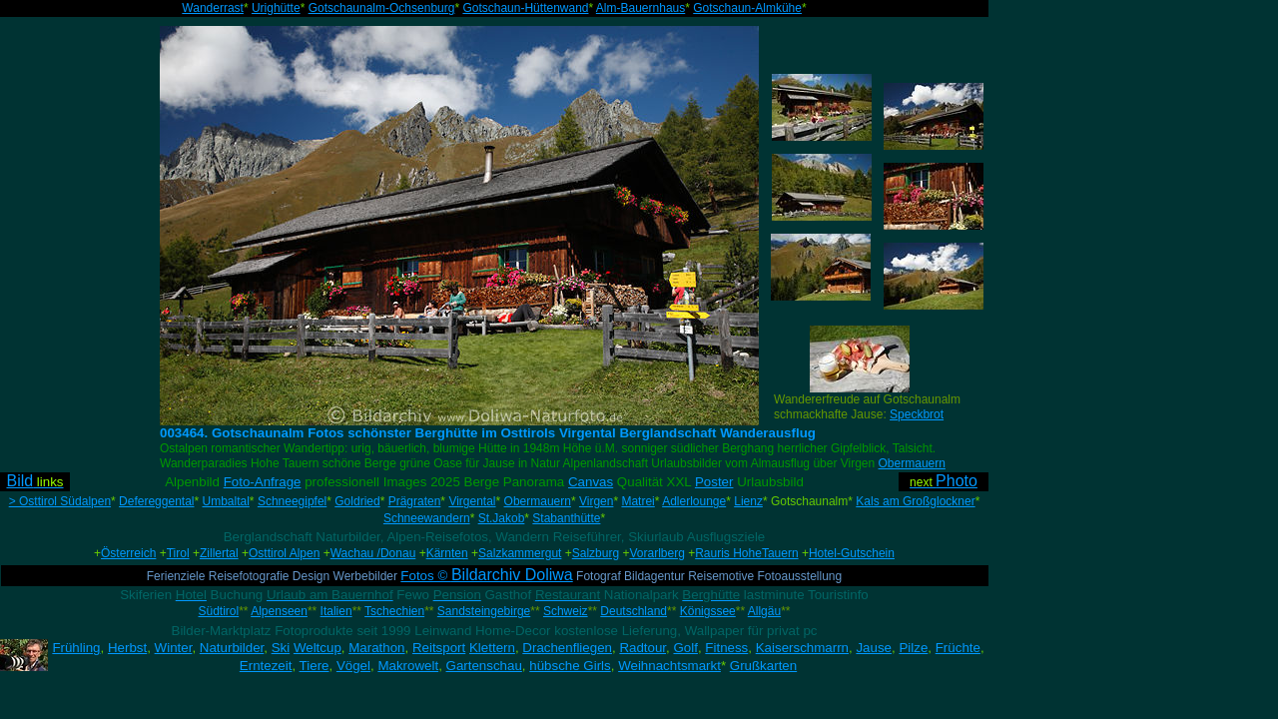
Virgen (596, 501)
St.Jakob (501, 518)
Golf (685, 647)
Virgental (471, 501)
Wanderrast (213, 8)
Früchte (958, 647)
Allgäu (764, 611)
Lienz (748, 501)
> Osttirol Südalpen (60, 501)
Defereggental (156, 501)
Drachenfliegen (567, 647)
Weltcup (317, 647)
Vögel (353, 665)
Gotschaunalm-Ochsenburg (382, 8)
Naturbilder (232, 647)
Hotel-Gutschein (852, 553)
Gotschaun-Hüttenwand (525, 8)
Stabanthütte (566, 518)
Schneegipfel (292, 501)
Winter (174, 647)
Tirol (178, 553)
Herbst (127, 647)
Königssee (708, 611)
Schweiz (565, 611)
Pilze (913, 647)
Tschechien (394, 611)
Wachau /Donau (373, 553)
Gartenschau (484, 665)
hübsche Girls (570, 665)
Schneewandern (426, 518)
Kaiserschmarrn (802, 647)
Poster (714, 481)
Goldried (356, 501)
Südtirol (219, 611)
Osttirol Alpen (284, 553)
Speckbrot (917, 414)
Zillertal (219, 553)
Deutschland (633, 611)
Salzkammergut (519, 553)
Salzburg (595, 553)
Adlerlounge (694, 501)
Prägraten (414, 501)
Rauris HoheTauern (746, 553)
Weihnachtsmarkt (669, 665)
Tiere (314, 665)
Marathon (376, 647)
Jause (874, 647)
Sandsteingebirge (483, 611)
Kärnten (447, 553)
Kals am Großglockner (915, 501)
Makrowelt (407, 665)
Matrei (637, 501)
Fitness (726, 647)
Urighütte (276, 8)
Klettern (492, 647)
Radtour (642, 647)
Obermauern (912, 463)
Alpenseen (279, 611)
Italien (336, 611)
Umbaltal (226, 501)
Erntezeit (266, 665)
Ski (281, 647)
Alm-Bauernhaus (640, 8)
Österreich (128, 553)
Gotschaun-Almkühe (747, 8)
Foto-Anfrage (263, 481)
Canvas (590, 481)
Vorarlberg (656, 553)
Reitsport (438, 647)
